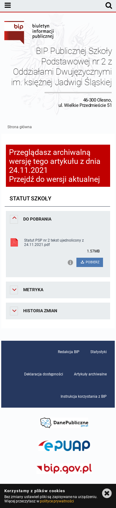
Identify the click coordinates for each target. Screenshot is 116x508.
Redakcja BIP (68, 352)
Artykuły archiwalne (90, 374)
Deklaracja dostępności (43, 374)
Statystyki (98, 352)
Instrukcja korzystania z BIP (84, 396)
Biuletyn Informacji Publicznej (29, 33)
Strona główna (19, 127)
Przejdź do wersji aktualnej (54, 179)
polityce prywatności (57, 501)
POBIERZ (90, 262)
